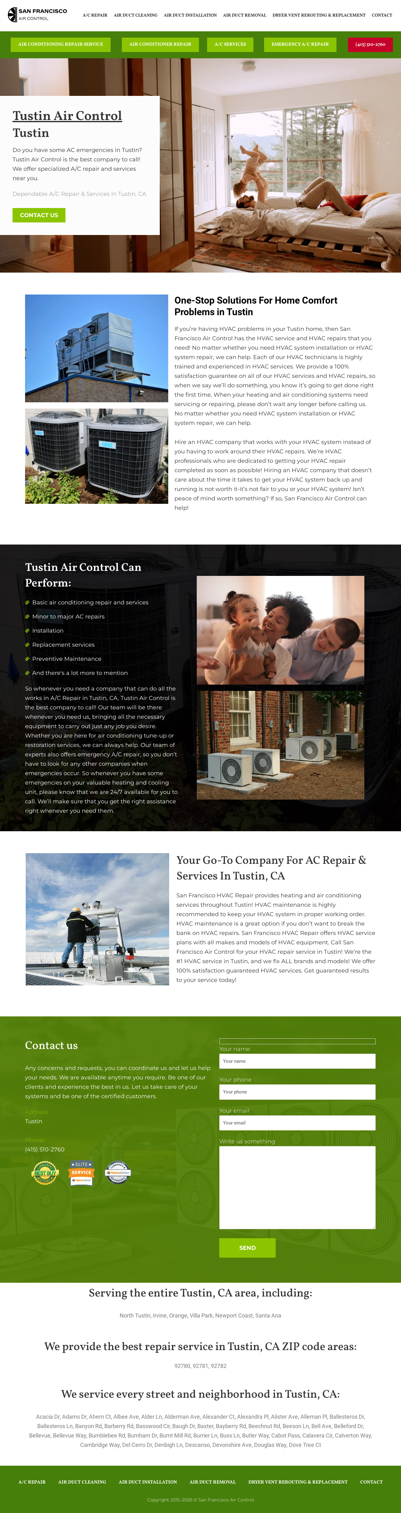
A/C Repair (95, 15)
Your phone (297, 1088)
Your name (297, 1057)
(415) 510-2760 (45, 1149)
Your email (297, 1119)
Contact (382, 15)
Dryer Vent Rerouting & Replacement (319, 15)
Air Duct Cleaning (136, 15)
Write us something (297, 1185)
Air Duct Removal (244, 15)
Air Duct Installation (190, 15)
